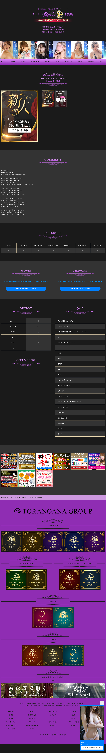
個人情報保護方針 (32, 725)
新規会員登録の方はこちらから (26, 289)
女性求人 (53, 725)
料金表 (11, 718)
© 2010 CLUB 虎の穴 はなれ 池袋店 (53, 735)
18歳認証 (11, 711)
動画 (73, 714)
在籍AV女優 (32, 714)
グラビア (53, 714)
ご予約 (53, 718)
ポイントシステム (11, 721)
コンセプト (74, 711)
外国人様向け (53, 721)
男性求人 (74, 725)
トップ (32, 711)
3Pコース (32, 721)
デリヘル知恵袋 (73, 721)
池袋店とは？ (53, 711)
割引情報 (32, 718)
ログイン (74, 718)
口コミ (32, 728)
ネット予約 (11, 728)
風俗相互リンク (11, 725)
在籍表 (11, 714)
